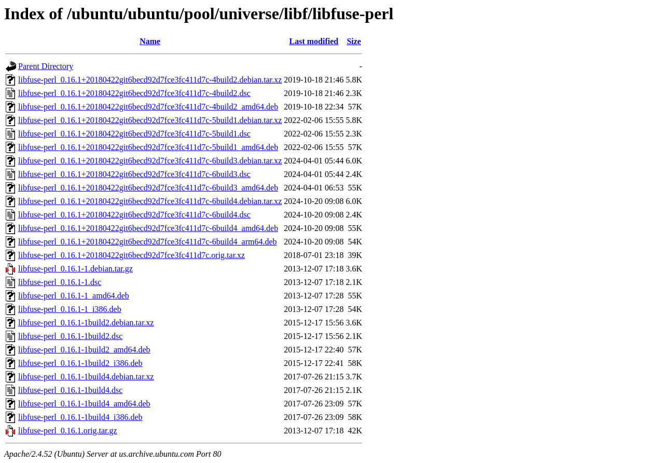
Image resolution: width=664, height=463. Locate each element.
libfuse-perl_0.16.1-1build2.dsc (70, 336)
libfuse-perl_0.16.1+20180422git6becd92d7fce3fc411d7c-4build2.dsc (134, 93)
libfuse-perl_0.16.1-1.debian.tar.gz (75, 268)
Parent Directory (45, 66)
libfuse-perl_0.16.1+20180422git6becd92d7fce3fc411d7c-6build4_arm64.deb (147, 241)
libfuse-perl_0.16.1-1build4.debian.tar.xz (86, 376)
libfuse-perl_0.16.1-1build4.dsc (70, 390)
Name (150, 41)
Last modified (314, 41)
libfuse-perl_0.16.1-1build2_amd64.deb (84, 349)
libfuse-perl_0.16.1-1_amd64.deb (73, 295)
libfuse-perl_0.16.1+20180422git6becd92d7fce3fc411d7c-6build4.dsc (134, 214)
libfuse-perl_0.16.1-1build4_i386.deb (80, 417)
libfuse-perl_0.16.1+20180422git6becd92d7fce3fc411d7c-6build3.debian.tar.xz (150, 160)
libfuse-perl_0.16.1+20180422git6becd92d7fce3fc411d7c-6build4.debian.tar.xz (150, 201)
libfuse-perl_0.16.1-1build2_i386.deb (80, 363)
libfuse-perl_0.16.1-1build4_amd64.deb (84, 403)
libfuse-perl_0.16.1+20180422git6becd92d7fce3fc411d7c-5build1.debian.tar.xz (150, 120)
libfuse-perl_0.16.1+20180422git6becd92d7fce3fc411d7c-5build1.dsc (134, 133)
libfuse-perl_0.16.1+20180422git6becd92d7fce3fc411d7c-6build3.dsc (134, 174)
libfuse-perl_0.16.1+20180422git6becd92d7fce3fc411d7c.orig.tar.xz (131, 255)
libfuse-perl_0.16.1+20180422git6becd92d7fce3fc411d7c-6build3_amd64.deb (148, 187)
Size (354, 41)
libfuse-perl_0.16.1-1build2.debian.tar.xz (86, 322)
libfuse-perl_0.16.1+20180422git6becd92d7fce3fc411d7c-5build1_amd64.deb (148, 147)
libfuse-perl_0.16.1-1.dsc (59, 282)
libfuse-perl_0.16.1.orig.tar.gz (67, 430)
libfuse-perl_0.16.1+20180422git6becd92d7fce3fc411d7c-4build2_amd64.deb (148, 106)
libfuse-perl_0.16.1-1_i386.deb (69, 309)
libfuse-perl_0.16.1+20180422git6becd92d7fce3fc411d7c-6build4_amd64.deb (148, 228)
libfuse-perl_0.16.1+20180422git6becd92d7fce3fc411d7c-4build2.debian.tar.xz (150, 79)
